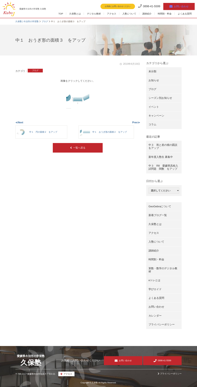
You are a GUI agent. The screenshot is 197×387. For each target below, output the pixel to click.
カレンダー (155, 315)
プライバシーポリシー (162, 324)
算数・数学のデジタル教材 (163, 270)
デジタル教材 (94, 13)
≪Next (19, 122)
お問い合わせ (156, 306)
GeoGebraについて (160, 206)
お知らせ (154, 80)
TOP (60, 13)
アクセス (111, 13)
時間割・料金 (165, 13)
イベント (154, 106)
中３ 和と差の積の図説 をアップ (164, 146)
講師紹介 (147, 13)
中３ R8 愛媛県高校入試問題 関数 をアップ (163, 167)
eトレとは (154, 280)
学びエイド (155, 289)
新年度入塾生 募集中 (161, 157)
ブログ (35, 70)
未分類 (152, 71)
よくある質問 (185, 13)
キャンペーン (156, 115)
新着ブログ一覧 (158, 215)
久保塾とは (75, 13)
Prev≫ (136, 122)
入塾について (129, 13)
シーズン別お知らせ (160, 97)
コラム (152, 124)
